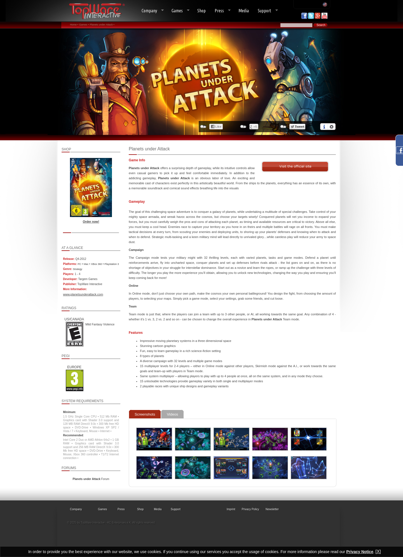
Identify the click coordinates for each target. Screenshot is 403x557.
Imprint (231, 509)
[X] (378, 551)
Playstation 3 (111, 264)
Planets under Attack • (102, 24)
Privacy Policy (250, 509)
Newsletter (272, 509)
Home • (74, 24)
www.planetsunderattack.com (83, 294)
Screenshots (145, 414)
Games (178, 10)
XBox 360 (96, 264)
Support (265, 10)
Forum (91, 479)
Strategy (77, 269)
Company (150, 10)
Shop (201, 10)
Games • (84, 24)
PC (79, 264)
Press (220, 10)
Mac (86, 264)
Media (243, 10)
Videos (172, 414)
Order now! (91, 221)
